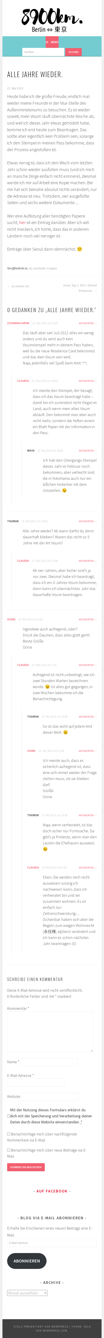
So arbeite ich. (18, 286)
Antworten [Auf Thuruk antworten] (86, 521)
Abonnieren (27, 1261)
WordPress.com (55, 1330)
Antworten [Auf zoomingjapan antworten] (86, 323)
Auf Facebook (52, 1191)
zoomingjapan (18, 323)
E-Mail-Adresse (20, 1075)
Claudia (23, 381)
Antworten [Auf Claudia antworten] (86, 381)
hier (22, 222)
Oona (11, 619)
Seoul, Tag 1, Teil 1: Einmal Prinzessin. (80, 288)
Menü (55, 42)
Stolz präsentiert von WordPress (41, 1326)
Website (13, 1096)
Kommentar (18, 1008)
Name (13, 1061)
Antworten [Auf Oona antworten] (86, 619)
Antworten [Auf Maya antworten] (86, 450)
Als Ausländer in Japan (43, 268)
